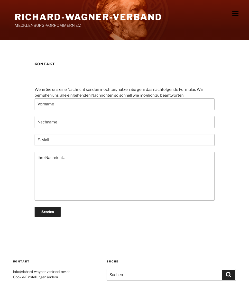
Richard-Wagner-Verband (88, 17)
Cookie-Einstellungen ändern (35, 277)
